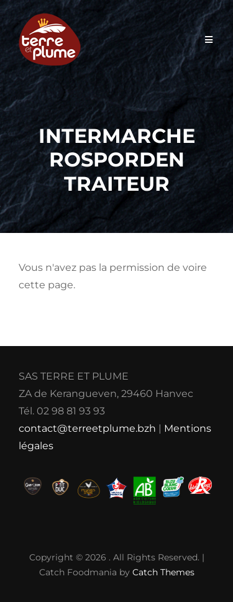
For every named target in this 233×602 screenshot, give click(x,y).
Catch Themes (163, 572)
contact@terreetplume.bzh (87, 428)
